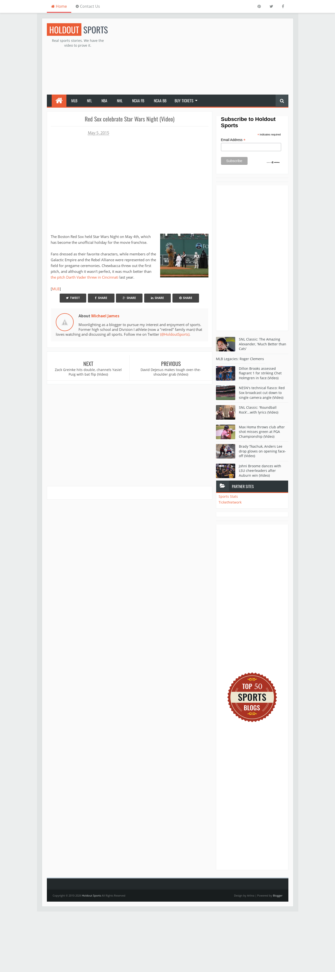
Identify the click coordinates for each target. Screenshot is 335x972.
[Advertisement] (200, 57)
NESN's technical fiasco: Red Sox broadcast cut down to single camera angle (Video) (262, 393)
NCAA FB (138, 101)
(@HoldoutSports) (174, 334)
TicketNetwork (230, 502)
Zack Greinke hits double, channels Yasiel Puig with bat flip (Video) (88, 372)
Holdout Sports (91, 895)
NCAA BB (160, 101)
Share (101, 298)
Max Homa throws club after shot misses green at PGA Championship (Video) (262, 432)
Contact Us (88, 6)
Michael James (105, 316)
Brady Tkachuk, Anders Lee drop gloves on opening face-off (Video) (262, 451)
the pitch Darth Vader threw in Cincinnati (84, 277)
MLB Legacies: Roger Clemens (240, 358)
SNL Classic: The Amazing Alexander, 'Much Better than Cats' (262, 344)
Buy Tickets (184, 101)
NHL (119, 101)
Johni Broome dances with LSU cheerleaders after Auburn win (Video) (260, 471)
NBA (104, 101)
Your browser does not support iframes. (129, 183)
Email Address (233, 140)
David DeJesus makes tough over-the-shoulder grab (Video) (171, 372)
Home (59, 6)
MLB (74, 101)
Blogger (277, 895)
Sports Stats (228, 496)
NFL (89, 101)
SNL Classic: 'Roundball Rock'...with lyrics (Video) (258, 410)
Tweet (73, 298)
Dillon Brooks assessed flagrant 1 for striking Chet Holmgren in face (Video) (260, 373)
